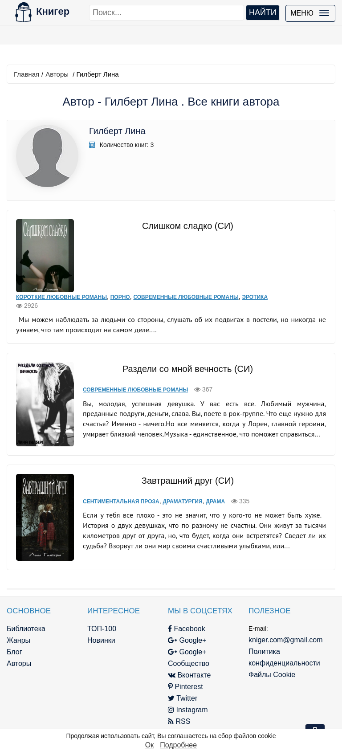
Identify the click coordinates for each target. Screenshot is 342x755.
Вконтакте (189, 675)
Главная (26, 74)
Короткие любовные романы (61, 297)
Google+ (187, 640)
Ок (149, 745)
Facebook (186, 629)
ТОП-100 (101, 629)
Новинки (101, 640)
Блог (14, 652)
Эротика (255, 297)
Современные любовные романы (185, 297)
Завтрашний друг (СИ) (188, 481)
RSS (179, 721)
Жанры (18, 640)
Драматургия (182, 501)
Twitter (182, 698)
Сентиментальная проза (121, 501)
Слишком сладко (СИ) (187, 226)
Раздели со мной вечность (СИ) (187, 369)
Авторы (57, 74)
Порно (120, 297)
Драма (215, 501)
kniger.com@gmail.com (285, 640)
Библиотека (26, 629)
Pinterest (185, 686)
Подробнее (178, 745)
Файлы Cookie (271, 674)
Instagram (188, 710)
